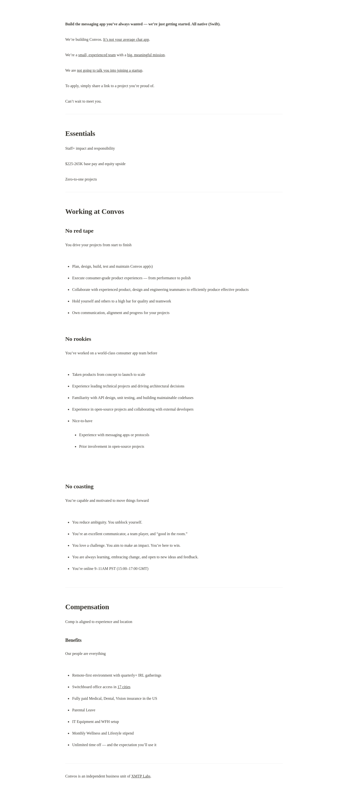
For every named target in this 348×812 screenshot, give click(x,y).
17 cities (123, 687)
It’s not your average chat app (126, 39)
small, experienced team (97, 55)
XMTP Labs (140, 776)
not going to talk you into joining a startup (109, 70)
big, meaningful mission (146, 55)
